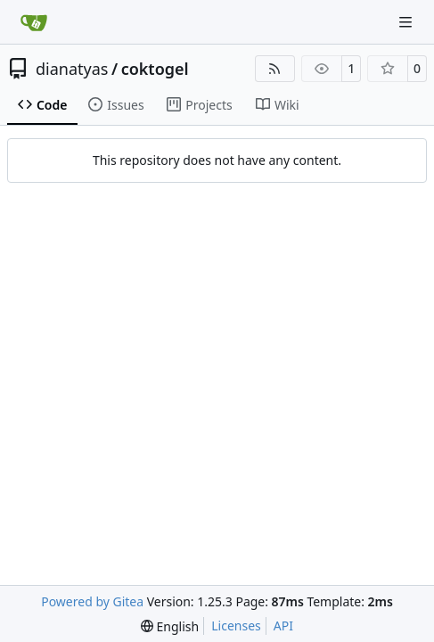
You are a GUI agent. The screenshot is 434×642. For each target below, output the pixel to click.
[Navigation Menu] (407, 22)
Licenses (236, 625)
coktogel (155, 69)
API (283, 625)
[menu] (170, 626)
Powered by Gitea (92, 601)
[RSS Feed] (275, 68)
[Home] (34, 22)
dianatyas (72, 69)
